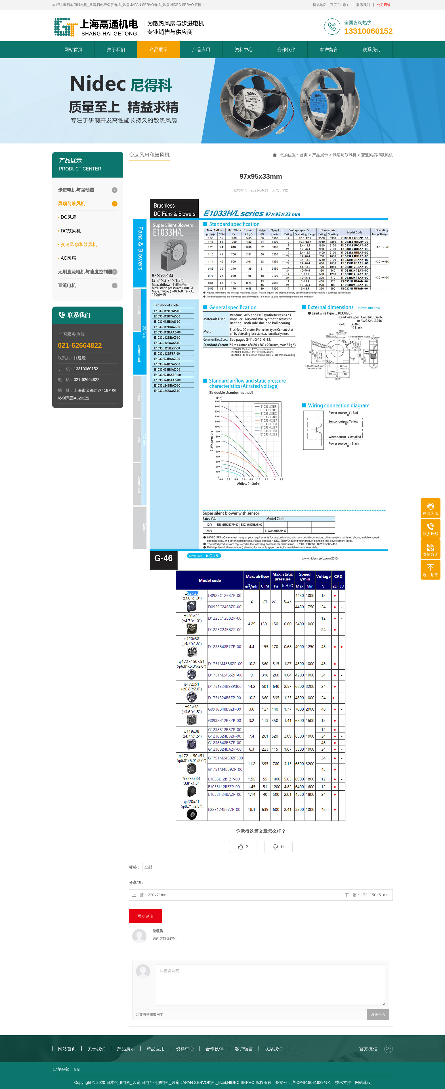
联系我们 (363, 5)
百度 (333, 5)
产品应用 (201, 49)
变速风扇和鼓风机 (79, 244)
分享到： (137, 882)
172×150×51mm (375, 895)
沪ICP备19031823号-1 (311, 1082)
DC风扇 (68, 217)
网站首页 (73, 49)
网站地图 (320, 5)
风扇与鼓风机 (344, 155)
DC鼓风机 (71, 230)
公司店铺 (384, 5)
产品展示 (159, 49)
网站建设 (363, 1082)
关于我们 (116, 49)
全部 (148, 867)
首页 (304, 155)
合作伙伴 (286, 49)
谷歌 (343, 5)
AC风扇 (68, 258)
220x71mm (157, 895)
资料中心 (244, 49)
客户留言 (329, 49)
